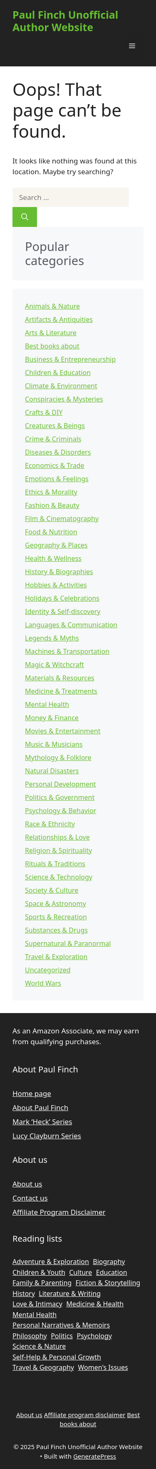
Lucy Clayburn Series (46, 1135)
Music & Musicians (53, 744)
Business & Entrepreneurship (70, 359)
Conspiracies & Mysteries (64, 399)
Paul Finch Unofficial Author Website (65, 20)
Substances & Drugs (56, 930)
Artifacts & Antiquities (59, 319)
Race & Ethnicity (50, 823)
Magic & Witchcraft (54, 664)
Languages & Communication (71, 624)
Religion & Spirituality (58, 850)
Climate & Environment (61, 385)
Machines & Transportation (67, 651)
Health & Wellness (53, 558)
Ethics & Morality (51, 492)
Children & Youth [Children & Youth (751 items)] (38, 1272)
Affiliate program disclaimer (85, 1415)
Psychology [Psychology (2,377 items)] (94, 1335)
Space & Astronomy (55, 903)
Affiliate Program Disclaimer (59, 1212)
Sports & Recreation (56, 916)
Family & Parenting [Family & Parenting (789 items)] (42, 1282)
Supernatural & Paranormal (68, 943)
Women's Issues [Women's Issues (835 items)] (103, 1367)
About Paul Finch (40, 1107)
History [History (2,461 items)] (23, 1293)
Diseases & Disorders (58, 452)
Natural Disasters (52, 770)
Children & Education (58, 372)
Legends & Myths (52, 638)
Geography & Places (56, 545)
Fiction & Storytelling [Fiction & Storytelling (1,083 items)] (108, 1282)
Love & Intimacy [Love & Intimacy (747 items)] (37, 1303)
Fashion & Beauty (52, 505)
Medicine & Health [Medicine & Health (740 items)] (95, 1303)
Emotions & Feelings (57, 478)
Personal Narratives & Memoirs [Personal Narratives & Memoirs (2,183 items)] (61, 1325)
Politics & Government (59, 797)
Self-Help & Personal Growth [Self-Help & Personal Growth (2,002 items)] (56, 1357)
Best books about (52, 346)
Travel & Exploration (56, 956)
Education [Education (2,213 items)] (111, 1272)
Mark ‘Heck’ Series (42, 1121)
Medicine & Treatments (61, 691)
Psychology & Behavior (60, 810)
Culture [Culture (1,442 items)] (80, 1272)
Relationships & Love (57, 837)
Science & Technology (58, 877)
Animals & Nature (52, 306)
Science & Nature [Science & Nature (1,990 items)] (39, 1346)
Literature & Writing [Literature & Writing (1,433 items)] (70, 1293)
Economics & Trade (54, 465)
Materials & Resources (59, 677)
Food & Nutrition (51, 531)
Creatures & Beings (55, 425)
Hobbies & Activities (56, 585)
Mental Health (47, 704)
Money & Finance (52, 717)
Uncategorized (48, 969)
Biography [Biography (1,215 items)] (109, 1261)
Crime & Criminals (53, 438)
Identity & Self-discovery (62, 611)
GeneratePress (94, 1456)
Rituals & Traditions (55, 863)
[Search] (24, 217)
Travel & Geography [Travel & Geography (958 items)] (43, 1367)
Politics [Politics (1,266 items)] (62, 1335)
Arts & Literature (51, 332)
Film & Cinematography (62, 518)
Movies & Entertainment (62, 731)
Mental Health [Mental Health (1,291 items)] (34, 1314)
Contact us (30, 1198)
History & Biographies (59, 571)
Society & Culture (51, 890)
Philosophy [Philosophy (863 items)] (29, 1335)
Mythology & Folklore (58, 757)
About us (27, 1184)
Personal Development (60, 784)
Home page (31, 1093)
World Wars (43, 983)
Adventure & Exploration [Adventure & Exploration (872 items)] (50, 1261)
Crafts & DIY (44, 412)
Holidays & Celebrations (62, 598)
